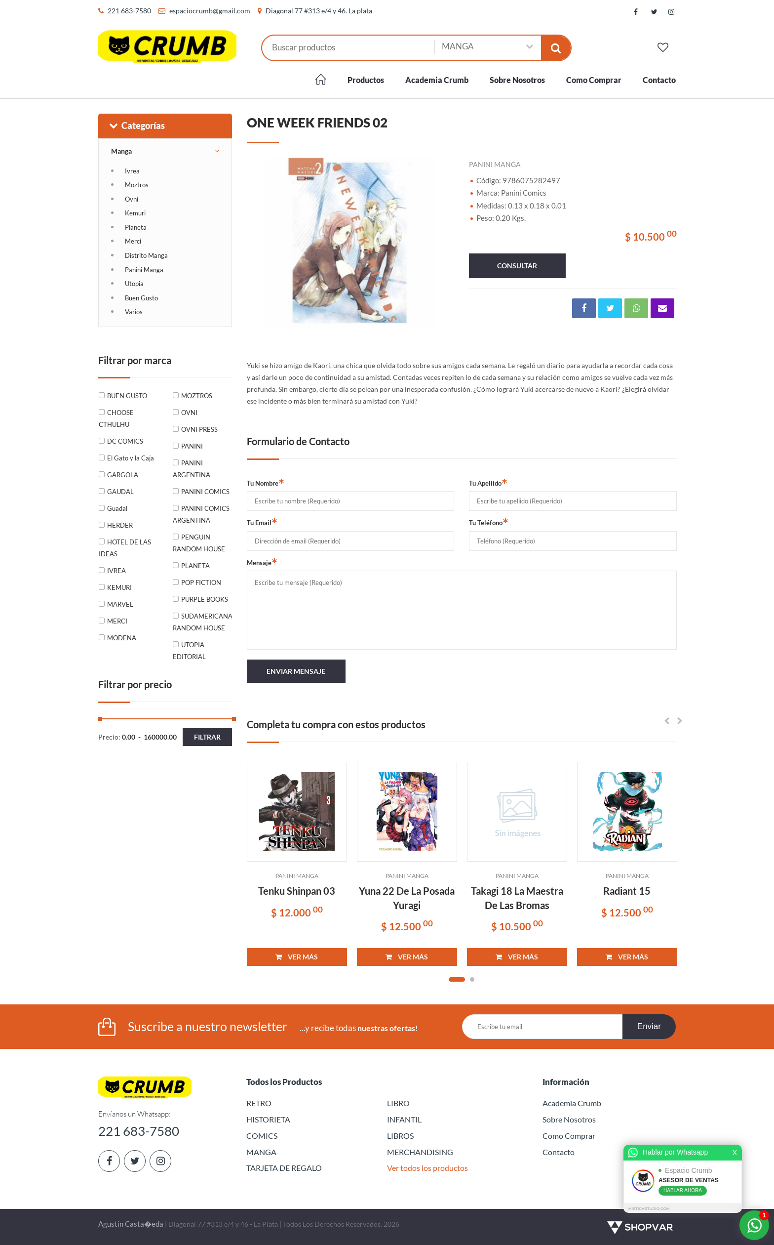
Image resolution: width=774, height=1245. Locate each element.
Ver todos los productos (427, 1167)
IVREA (116, 571)
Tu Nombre (265, 483)
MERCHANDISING (420, 1152)
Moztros (137, 185)
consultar (517, 265)
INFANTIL (404, 1119)
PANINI (192, 446)
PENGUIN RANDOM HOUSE (199, 543)
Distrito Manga (146, 255)
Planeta (136, 227)
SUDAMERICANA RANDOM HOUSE (202, 622)
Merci (133, 241)
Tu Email (262, 522)
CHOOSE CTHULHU (116, 418)
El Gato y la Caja (130, 458)
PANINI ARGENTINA (191, 469)
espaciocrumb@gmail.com (209, 10)
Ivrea (132, 171)
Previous (259, 244)
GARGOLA (122, 475)
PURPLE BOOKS (204, 599)
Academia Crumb (436, 79)
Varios (134, 312)
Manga (121, 151)
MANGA (261, 1152)
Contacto (659, 79)
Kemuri (135, 213)
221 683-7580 (129, 10)
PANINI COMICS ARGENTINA (201, 514)
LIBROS (400, 1135)
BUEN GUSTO (127, 396)
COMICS (261, 1135)
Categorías (136, 125)
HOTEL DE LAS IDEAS (125, 548)
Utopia (134, 284)
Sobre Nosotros (517, 79)
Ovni (131, 199)
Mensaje (262, 562)
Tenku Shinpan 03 (296, 891)
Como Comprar (593, 79)
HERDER (120, 525)
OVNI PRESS (199, 429)
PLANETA (195, 566)
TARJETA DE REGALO (284, 1167)
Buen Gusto (141, 298)
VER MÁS (296, 957)
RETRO (258, 1103)
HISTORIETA (268, 1119)
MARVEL (120, 604)
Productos (366, 79)
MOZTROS (196, 396)
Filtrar (207, 737)
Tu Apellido (488, 483)
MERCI (117, 621)
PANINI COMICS (205, 492)
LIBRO (398, 1103)
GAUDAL (120, 492)
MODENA (121, 638)
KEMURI (119, 587)
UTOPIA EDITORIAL (189, 651)
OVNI (189, 412)
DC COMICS (125, 441)
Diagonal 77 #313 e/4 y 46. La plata (319, 10)
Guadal (117, 508)
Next (442, 244)
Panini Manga (144, 270)
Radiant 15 (627, 891)
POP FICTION (201, 582)
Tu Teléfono (488, 522)
